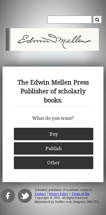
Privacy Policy (58, 194)
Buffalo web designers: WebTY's (76, 202)
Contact (40, 194)
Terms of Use (80, 194)
